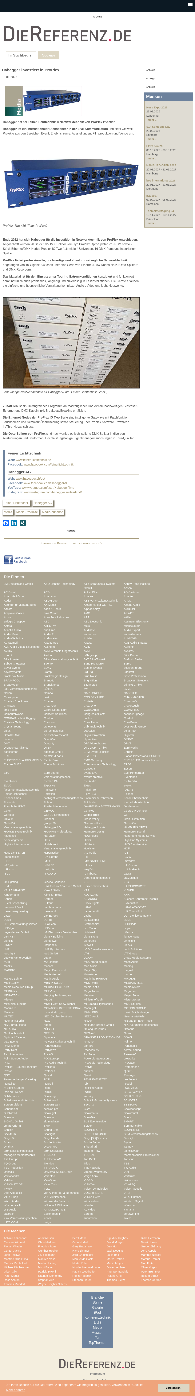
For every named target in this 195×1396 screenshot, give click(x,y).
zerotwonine (131, 1213)
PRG (7, 1062)
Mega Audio (91, 991)
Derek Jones (149, 1242)
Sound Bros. (51, 1129)
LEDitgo (9, 928)
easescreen (11, 751)
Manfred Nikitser (151, 1254)
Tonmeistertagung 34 (160, 211)
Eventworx (10, 781)
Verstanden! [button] (173, 1387)
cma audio (10, 709)
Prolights (49, 1066)
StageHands (51, 1138)
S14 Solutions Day (158, 126)
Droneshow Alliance (16, 747)
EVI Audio (90, 781)
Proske (8, 1071)
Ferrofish (49, 793)
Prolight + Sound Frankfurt (20, 1066)
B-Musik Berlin (133, 659)
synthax (9, 1146)
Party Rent (10, 1049)
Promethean (131, 1066)
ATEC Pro (50, 625)
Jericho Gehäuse (54, 881)
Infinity (88, 865)
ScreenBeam (52, 1104)
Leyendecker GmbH (16, 932)
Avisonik (129, 646)
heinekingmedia (13, 840)
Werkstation (91, 1201)
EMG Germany (93, 760)
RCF (47, 1079)
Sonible (8, 1129)
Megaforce (130, 991)
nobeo (48, 1024)
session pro (51, 1108)
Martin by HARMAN (96, 978)
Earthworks (131, 747)
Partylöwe (50, 1049)
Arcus (7, 617)
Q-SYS (128, 1071)
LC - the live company (137, 915)
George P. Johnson (136, 810)
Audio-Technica (13, 638)
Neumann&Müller (134, 1016)
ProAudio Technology (97, 1062)
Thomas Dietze (116, 1279)
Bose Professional (135, 676)
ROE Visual (131, 1087)
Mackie (8, 966)
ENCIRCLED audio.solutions (141, 760)
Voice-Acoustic (133, 1188)
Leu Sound (90, 928)
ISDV (7, 873)
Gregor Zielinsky (151, 1246)
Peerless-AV (91, 1049)
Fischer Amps (12, 798)
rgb (86, 1083)
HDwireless (91, 835)
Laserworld (51, 911)
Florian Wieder (13, 1246)
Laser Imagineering (16, 911)
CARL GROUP (93, 693)
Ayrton (48, 655)
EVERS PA (51, 781)
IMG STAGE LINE (95, 861)
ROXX (48, 1092)
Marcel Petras (115, 1259)
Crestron (49, 722)
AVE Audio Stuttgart (136, 642)
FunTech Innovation (56, 806)
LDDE (127, 919)
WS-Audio (10, 1209)
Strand (8, 1142)
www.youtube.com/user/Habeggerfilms (48, 487)
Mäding (128, 966)
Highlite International (16, 844)
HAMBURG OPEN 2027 (161, 165)
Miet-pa (8, 999)
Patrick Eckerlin (47, 1271)
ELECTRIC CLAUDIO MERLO (23, 760)
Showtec (9, 1117)
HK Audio (89, 844)
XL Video (89, 1209)
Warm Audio (11, 1201)
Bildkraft (129, 671)
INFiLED (49, 865)
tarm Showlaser (53, 1150)
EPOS (128, 764)
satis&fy (89, 1096)
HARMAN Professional (58, 831)
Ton (97, 1337)
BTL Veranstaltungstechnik (20, 688)
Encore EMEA (12, 764)
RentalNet (10, 1083)
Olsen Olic (10, 1271)
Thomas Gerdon (151, 1279)
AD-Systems (131, 592)
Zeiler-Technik (52, 1213)
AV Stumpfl (11, 642)
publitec (89, 1071)
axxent (8, 655)
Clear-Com (50, 705)
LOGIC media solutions (98, 949)
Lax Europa (51, 915)
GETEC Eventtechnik (57, 814)
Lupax (47, 957)
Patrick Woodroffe (83, 1271)
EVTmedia (130, 781)
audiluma (49, 630)
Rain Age (129, 1075)
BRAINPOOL (12, 680)
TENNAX (49, 1154)
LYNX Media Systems (137, 957)
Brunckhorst (51, 684)
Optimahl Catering (15, 1037)
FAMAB (128, 789)
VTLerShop (11, 1197)
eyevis (128, 785)
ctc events (50, 726)
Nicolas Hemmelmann (86, 1267)
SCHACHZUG (132, 1096)
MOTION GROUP (135, 1008)
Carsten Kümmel (14, 1242)
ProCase (129, 1062)
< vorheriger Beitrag (53, 543)
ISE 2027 (152, 195)
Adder (7, 600)
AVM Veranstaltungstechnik (61, 651)
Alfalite (8, 608)
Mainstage (90, 974)
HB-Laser (50, 835)
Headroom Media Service (139, 835)
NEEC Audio (91, 1016)
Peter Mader (11, 1275)
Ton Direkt (90, 1159)
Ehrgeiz (128, 751)
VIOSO (88, 1180)
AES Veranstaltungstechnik (101, 600)
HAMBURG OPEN (135, 827)
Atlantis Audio (12, 630)
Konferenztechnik (97, 1317)
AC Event (10, 592)
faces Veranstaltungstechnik (21, 789)
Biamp (48, 671)
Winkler (88, 1205)
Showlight (50, 1113)
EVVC (7, 785)
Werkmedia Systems (57, 1201)
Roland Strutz (149, 1275)
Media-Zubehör (52, 512)
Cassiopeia (11, 697)
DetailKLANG (12, 735)
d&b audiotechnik (94, 726)
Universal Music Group (58, 1171)
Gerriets (9, 814)
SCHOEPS (130, 1100)
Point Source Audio (16, 1058)
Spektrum (10, 1134)
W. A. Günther (132, 1197)
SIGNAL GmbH (13, 1121)
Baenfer (49, 663)
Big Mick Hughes (117, 1238)
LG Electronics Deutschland (61, 932)
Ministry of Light (93, 999)
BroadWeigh (11, 684)
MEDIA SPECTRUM (56, 987)
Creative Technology (16, 722)
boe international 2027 (160, 180)
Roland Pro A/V (13, 1092)
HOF (127, 848)
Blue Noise (90, 676)
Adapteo (129, 596)
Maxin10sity (11, 982)
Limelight (129, 940)
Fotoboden (90, 802)
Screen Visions (13, 1104)
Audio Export (132, 630)
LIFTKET (9, 936)
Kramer (48, 898)
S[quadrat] (90, 1146)
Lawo (7, 915)
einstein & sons (53, 756)
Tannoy (128, 1146)
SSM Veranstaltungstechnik (141, 1134)
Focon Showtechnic (136, 798)
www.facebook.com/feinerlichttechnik (48, 464)
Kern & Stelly (52, 890)
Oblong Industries (95, 1029)
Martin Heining (47, 1263)
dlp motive (90, 739)
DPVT (127, 743)
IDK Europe (51, 856)
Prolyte (88, 1066)
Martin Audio (51, 978)
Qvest (87, 1075)
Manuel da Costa (83, 1259)
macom (48, 966)
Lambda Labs (52, 907)
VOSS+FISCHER (94, 1192)
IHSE (7, 861)
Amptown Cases (14, 613)
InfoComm (130, 865)
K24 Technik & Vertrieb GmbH (62, 886)
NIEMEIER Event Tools (138, 1020)
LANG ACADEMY (135, 907)
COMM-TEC (131, 709)
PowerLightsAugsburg (97, 1058)
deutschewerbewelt (56, 735)
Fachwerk (50, 789)
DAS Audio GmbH (135, 726)
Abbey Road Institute (137, 583)
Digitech (129, 735)
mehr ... (152, 119)
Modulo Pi (10, 1008)
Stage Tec (10, 1138)
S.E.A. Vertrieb (133, 1092)
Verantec (49, 1176)
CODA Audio (92, 709)
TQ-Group (10, 1163)
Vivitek (8, 1188)
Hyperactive (51, 852)
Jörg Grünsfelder (82, 1254)
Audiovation (51, 638)
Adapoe (89, 596)
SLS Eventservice (95, 1121)
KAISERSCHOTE (135, 886)
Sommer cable (133, 1125)
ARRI (87, 617)
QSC (7, 1075)
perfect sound (132, 1049)
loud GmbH (51, 953)
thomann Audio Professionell (141, 1154)
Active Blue (91, 592)
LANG (87, 907)
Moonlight (90, 1008)
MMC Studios (132, 1003)
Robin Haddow (81, 1275)
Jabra (127, 873)
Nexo (47, 1020)
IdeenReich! (11, 856)
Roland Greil (114, 1275)
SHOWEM (10, 1113)
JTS (126, 881)
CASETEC (130, 693)
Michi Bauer (45, 1267)
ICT (126, 852)
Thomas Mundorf (14, 1284)
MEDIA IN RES (133, 982)
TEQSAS (89, 1154)
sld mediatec (52, 1121)
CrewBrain (130, 722)
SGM (87, 1108)
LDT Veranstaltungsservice (20, 924)
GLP (126, 814)
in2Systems (11, 865)
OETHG (49, 1033)
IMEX (47, 861)
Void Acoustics (13, 1192)
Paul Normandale (117, 1271)
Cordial (128, 718)
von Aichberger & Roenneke (61, 1192)
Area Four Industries (56, 617)
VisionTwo (50, 1184)
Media (8, 512)
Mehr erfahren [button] (15, 1390)
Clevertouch (131, 705)
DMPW (128, 739)
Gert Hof (112, 1246)
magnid (128, 970)
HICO (87, 840)
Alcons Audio (132, 604)
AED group (51, 600)
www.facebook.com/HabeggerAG (46, 483)
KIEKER (129, 890)
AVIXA (8, 651)
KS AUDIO (90, 898)
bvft (86, 688)
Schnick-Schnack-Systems (100, 1100)
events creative (93, 776)
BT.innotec (90, 684)
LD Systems (91, 919)
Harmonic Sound (134, 831)
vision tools (131, 1180)
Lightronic (90, 940)
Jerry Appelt (148, 1250)
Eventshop (130, 776)
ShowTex (89, 1117)
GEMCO (49, 810)
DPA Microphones (95, 743)
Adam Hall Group (14, 596)
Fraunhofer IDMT (14, 806)
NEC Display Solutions (58, 1016)
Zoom (47, 1218)
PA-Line (89, 1041)
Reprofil (49, 1083)
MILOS (48, 999)
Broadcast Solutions (136, 680)
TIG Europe (11, 1159)
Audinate (89, 630)
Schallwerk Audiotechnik (19, 1100)
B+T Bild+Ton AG (94, 659)
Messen (97, 1333)
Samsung (50, 1096)
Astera (8, 625)
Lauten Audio (92, 911)
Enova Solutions (54, 764)
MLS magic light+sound (98, 1003)
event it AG (91, 772)
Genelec (89, 810)
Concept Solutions (55, 714)
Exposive (49, 785)
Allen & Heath (52, 608)
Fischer (128, 793)
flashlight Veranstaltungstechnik (63, 798)
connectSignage (134, 714)
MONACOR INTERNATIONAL (63, 1008)
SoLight (88, 1125)
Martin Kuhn (79, 1263)
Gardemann (131, 806)
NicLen (88, 1020)
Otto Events (11, 1041)
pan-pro (89, 1045)
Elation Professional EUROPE (142, 756)
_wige (47, 1222)
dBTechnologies (54, 730)
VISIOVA (89, 1184)
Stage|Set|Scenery (95, 1138)
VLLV (47, 1188)
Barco (127, 663)
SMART (128, 1121)
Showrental (131, 1113)
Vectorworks (11, 1176)
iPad (97, 1312)
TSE (126, 1163)
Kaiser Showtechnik (96, 886)
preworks (129, 1058)
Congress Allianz (94, 714)
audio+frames (132, 634)
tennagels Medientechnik (19, 1154)
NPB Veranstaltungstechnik (141, 1024)
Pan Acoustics (52, 1045)
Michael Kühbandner (17, 1267)
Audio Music (11, 634)
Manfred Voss (46, 1259)
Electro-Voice (52, 760)
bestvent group (133, 667)
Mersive (89, 995)
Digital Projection (94, 735)
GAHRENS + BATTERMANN (102, 806)
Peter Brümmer (150, 1271)
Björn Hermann (150, 1238)
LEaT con (50, 924)
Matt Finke (147, 1263)
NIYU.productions (15, 1024)
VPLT (127, 1192)
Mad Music (90, 966)
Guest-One (130, 823)
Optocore (49, 1037)
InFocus (9, 869)
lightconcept (131, 936)
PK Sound (90, 1054)
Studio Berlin (92, 1142)
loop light (9, 953)
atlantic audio (132, 625)
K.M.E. (8, 886)
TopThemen (97, 1343)
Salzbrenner (11, 1096)
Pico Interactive (13, 1054)
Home (72, 543)
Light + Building (53, 936)
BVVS (127, 688)
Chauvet (49, 701)
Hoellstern (90, 848)
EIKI (6, 756)
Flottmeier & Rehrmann (98, 798)
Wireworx (129, 1205)
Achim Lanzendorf (15, 1238)
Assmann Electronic (136, 621)
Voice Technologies (96, 1188)
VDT (126, 1171)
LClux (7, 919)
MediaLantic (91, 987)
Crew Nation (91, 722)
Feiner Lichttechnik (16, 503)
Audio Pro (50, 634)
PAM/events (11, 1045)
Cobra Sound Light (55, 709)
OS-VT (128, 1037)
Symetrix (129, 1142)
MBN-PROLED (53, 982)
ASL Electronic (93, 621)
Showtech (50, 1117)
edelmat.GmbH (53, 751)
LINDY (8, 944)
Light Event (91, 936)
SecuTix (89, 1104)
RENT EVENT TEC (96, 1079)
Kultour (48, 903)
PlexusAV (130, 1054)
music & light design (136, 1012)
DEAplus (89, 730)
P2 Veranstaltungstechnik (59, 1041)
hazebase (10, 835)
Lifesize (128, 932)
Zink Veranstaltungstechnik (20, 1218)
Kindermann (11, 894)
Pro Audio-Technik (55, 1062)
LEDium (49, 928)
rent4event (130, 1079)
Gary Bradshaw (82, 1246)
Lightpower (51, 940)
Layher (88, 915)
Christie (88, 701)
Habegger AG (43, 503)
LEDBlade (130, 924)
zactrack (9, 1213)
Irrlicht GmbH (132, 869)
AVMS (88, 651)
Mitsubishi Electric (15, 1003)
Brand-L (49, 680)
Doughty (49, 743)
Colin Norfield (80, 1242)
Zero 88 (89, 1213)
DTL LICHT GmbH (95, 747)
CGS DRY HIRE (94, 697)
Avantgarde (51, 642)
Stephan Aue (46, 1279)
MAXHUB (130, 978)
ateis (87, 625)
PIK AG (48, 1054)
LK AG (128, 944)
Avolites (128, 651)
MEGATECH (11, 995)
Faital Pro (90, 789)
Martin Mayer (115, 1263)
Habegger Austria (94, 827)
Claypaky (9, 705)
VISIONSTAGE (13, 1184)
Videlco (8, 1180)
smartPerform (12, 1125)
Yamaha (129, 1209)
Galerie (97, 1307)
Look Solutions (133, 949)
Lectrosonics (92, 924)
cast (46, 697)
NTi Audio (10, 1029)
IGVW (127, 856)
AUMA (88, 638)
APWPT (129, 613)
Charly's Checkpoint (16, 701)
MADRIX (9, 970)
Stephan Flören (82, 1279)
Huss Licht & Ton (14, 852)
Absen (128, 588)
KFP (86, 890)
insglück (89, 869)
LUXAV (88, 957)
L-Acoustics (131, 903)
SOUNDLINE (132, 1129)
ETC (6, 772)
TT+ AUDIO (51, 1167)
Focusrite (9, 802)
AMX (87, 613)
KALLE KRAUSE (14, 890)
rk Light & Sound (14, 1087)
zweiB (127, 1218)
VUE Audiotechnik (55, 1197)
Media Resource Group (18, 987)
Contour (49, 718)
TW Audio (130, 1167)
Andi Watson (46, 1238)
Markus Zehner (13, 978)
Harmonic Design (94, 831)
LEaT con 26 (154, 146)
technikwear (131, 1150)
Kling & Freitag (53, 894)
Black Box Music (14, 676)
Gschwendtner (93, 823)
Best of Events (93, 667)
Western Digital (133, 1201)
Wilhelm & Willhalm (56, 1205)
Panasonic (130, 1045)
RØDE (88, 1092)
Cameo (48, 693)
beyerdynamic (12, 671)
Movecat (9, 1012)
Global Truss (92, 814)
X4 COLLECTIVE (55, 1209)
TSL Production (13, 1167)
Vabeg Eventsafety (95, 1171)
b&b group (90, 655)
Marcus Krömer (150, 1259)
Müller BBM (91, 1012)
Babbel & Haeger (14, 663)
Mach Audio (131, 961)
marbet (128, 974)
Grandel (49, 819)
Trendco (49, 1163)
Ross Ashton (12, 1279)
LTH (86, 953)
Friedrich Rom (47, 1246)
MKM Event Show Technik (60, 1003)
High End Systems (135, 840)
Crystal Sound (12, 726)
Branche (97, 1297)
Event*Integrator (134, 772)
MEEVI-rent (51, 991)
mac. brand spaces (95, 961)
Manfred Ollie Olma (16, 1259)
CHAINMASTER (134, 697)
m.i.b (7, 961)
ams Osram (51, 613)
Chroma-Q (130, 701)
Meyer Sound (132, 995)
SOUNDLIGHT (93, 1129)
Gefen (7, 810)
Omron (128, 1033)
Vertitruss (129, 1176)
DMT (7, 743)
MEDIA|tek (10, 991)
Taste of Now (92, 1150)
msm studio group (55, 1012)
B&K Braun (131, 655)
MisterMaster (132, 999)
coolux (88, 718)
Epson (128, 768)
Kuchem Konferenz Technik (141, 898)
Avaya (88, 642)
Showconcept (132, 1108)
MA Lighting (51, 961)
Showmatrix (91, 1113)
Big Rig (88, 671)
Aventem (49, 646)
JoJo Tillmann (46, 1254)
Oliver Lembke (116, 1267)
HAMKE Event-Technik (18, 831)
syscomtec (50, 1146)
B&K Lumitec (12, 659)
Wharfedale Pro (13, 1205)
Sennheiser (11, 1108)
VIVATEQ (130, 1184)
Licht (97, 1322)
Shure (127, 1117)
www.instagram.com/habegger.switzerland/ (53, 492)
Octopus (129, 1029)
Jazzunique (131, 877)
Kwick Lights (91, 903)
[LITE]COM (11, 1222)
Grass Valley (91, 819)
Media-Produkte (27, 512)
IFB (86, 856)
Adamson (50, 596)
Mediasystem (132, 987)
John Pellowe (12, 1254)
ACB (47, 592)
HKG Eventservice (135, 844)
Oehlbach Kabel (14, 1033)
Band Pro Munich (94, 663)
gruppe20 (50, 823)
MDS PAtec (91, 982)
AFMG (128, 600)
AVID (87, 646)
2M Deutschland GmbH (18, 583)
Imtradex (129, 861)
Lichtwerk (90, 932)
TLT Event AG (52, 1159)
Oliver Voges (149, 1267)
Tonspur (129, 1159)
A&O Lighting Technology (59, 583)
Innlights (49, 869)
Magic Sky (90, 970)
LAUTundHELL (133, 911)
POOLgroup (51, 1058)
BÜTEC (48, 688)
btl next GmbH (133, 684)
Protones (49, 1071)
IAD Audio (90, 852)
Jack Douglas (115, 1250)
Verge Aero (91, 1176)
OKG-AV (89, 1033)
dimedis (9, 739)
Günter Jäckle (12, 1250)
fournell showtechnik (136, 802)
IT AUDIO (50, 873)
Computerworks (13, 714)
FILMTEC (90, 793)
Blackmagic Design (56, 676)
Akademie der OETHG (98, 604)
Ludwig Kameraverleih (18, 957)
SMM (47, 1125)
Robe (47, 1087)
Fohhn (48, 802)
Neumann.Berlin (14, 1020)
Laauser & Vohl (13, 907)
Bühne (97, 1302)
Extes (87, 785)
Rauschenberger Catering (20, 1079)
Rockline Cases (93, 1087)
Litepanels (50, 944)
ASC (47, 621)
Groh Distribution (134, 819)
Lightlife (9, 940)
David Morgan (115, 1242)
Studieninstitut (52, 1142)
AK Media (50, 604)
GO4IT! (8, 819)
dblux (7, 730)
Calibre (8, 693)
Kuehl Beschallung (15, 903)
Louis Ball (113, 1254)
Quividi (48, 1075)
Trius (87, 1163)
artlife (127, 617)
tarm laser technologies (18, 1150)
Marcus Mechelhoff (15, 1263)
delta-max (130, 730)
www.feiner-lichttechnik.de (33, 460)
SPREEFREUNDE (95, 1134)
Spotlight (49, 1134)
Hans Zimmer (80, 1250)
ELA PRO (90, 756)
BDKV (47, 667)
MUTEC (9, 1016)
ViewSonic (50, 1180)
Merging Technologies (57, 995)
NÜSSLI (49, 1029)
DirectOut (50, 739)
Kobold (8, 898)
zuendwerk (90, 1218)
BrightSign (90, 680)
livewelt (88, 944)
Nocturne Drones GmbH (99, 1024)
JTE (86, 881)
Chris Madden (47, 1242)
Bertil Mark (79, 1238)
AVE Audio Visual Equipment (22, 646)
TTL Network (92, 1167)
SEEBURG (130, 1104)
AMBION (129, 608)
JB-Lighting (11, 881)
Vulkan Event (92, 1197)
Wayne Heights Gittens (52, 1284)
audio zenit (90, 634)
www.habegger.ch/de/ (30, 478)
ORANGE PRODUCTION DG (102, 1037)
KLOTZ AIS (91, 894)
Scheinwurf (51, 1100)
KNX (126, 894)
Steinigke (129, 1138)
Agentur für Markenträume (20, 604)
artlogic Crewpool (15, 621)
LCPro (48, 919)
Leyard (128, 928)
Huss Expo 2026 (156, 107)
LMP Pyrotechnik (54, 949)
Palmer (128, 1041)
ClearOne (90, 705)
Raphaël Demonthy (50, 1275)
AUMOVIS (130, 638)
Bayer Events (12, 667)
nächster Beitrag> (90, 543)
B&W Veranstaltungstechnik (61, 659)
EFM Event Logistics (96, 751)
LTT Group (130, 953)
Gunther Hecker (48, 1250)
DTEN (47, 747)
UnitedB (9, 1171)
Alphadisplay (92, 608)
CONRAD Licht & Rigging (20, 718)
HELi (47, 840)
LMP (7, 949)
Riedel (128, 1083)
